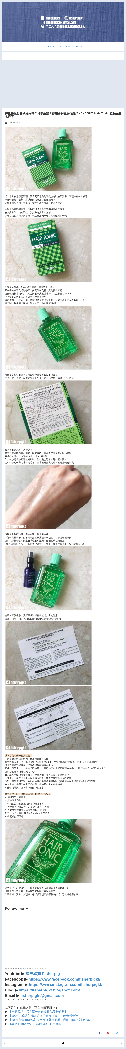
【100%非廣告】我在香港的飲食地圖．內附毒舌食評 (43, 1015)
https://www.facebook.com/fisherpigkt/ (64, 979)
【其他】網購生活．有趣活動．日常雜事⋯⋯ (38, 1024)
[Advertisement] (63, 83)
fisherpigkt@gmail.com (42, 995)
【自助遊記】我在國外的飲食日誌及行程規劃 (38, 1011)
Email (79, 46)
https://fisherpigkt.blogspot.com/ (49, 990)
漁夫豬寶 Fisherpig (42, 973)
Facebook (49, 46)
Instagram (65, 46)
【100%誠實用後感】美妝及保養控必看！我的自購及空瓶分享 (49, 1020)
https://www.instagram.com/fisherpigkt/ (65, 984)
